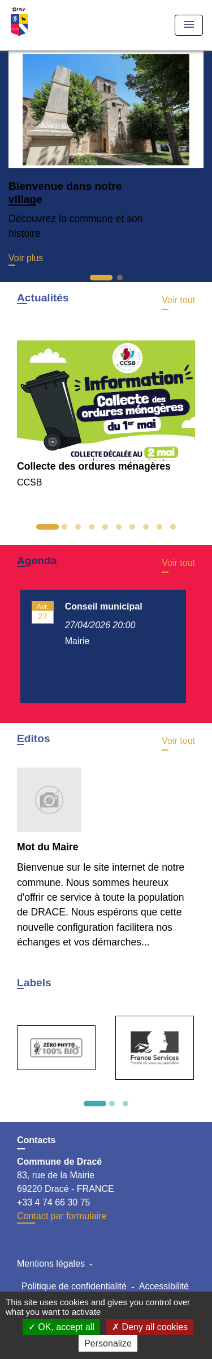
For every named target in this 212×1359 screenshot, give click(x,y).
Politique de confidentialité (74, 1286)
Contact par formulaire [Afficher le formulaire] (61, 1216)
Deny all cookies (150, 1327)
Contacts (36, 1140)
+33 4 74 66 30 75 (53, 1202)
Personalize (108, 1343)
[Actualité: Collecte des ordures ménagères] (106, 408)
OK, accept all (61, 1327)
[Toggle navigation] (189, 25)
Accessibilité (164, 1286)
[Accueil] (51, 25)
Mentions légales (51, 1263)
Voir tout (178, 300)
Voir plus (25, 258)
